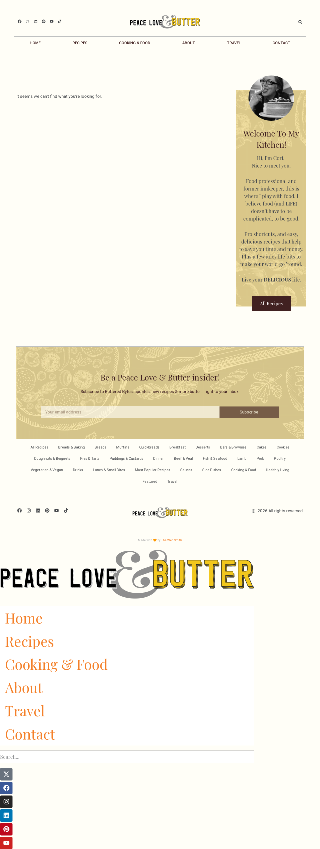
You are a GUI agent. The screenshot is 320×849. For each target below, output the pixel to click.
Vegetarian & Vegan (47, 470)
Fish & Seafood (215, 458)
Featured (150, 481)
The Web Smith (171, 540)
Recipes (79, 42)
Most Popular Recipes (152, 470)
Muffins (122, 447)
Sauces (186, 470)
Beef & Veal (183, 458)
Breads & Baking (71, 447)
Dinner (158, 458)
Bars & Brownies (233, 447)
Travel (234, 42)
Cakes (262, 447)
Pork (260, 458)
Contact (281, 42)
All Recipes (39, 447)
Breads (100, 447)
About (188, 42)
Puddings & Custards (127, 458)
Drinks (78, 470)
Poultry (280, 458)
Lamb (242, 458)
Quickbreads (149, 447)
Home (35, 42)
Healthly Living (277, 470)
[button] (300, 22)
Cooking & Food (134, 42)
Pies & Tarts (90, 458)
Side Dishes (211, 470)
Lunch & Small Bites (109, 470)
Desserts (203, 447)
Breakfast (178, 447)
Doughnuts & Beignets (52, 458)
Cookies (283, 447)
